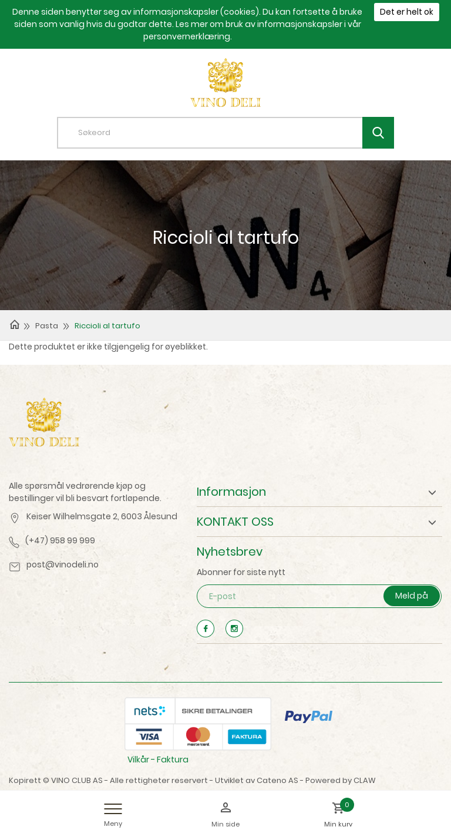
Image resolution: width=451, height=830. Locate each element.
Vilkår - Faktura (158, 759)
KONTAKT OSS (235, 521)
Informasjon (231, 491)
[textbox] (234, 132)
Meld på (411, 596)
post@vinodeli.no (62, 564)
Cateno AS (277, 780)
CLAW (365, 780)
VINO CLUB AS (77, 780)
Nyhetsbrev (229, 551)
